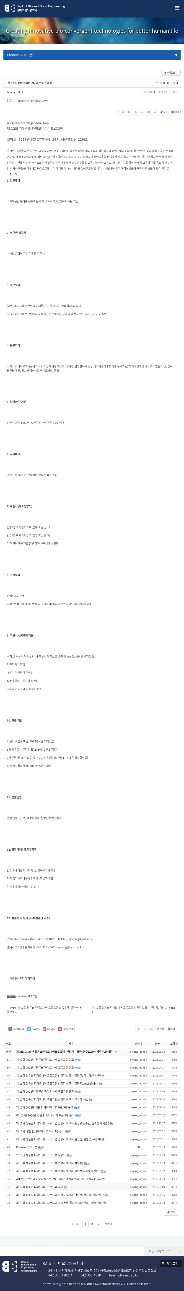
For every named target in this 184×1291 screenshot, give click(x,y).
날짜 (158, 1044)
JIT (138, 1147)
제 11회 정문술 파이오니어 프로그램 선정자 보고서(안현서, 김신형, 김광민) (58, 1195)
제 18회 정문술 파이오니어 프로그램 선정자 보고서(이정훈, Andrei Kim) (57, 1083)
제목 (71, 1044)
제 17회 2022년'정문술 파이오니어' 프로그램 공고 (45, 1107)
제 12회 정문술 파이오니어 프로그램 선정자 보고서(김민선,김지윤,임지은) (58, 1171)
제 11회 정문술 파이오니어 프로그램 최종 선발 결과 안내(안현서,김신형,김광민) (61, 1203)
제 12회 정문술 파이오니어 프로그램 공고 (31, 83)
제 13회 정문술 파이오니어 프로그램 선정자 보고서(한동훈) (50, 1163)
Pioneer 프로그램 (20, 54)
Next (108, 1224)
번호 (8, 1044)
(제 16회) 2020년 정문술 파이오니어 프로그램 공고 (45, 1115)
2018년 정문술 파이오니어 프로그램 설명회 (41, 1155)
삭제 (175, 112)
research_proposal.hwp (33, 101)
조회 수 (174, 1044)
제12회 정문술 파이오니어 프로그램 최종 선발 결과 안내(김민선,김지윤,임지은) (60, 1179)
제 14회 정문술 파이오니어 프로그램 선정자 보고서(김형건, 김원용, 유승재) (58, 1139)
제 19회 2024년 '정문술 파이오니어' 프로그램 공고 (45, 1068)
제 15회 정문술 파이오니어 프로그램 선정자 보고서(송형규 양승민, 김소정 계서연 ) (63, 1123)
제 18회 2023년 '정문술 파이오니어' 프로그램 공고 (45, 1091)
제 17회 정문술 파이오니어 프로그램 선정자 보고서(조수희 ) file (52, 1099)
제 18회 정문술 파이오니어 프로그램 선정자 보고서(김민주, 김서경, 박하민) (58, 1076)
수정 (163, 112)
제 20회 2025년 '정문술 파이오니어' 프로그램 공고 (45, 1060)
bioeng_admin (15, 92)
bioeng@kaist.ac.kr (123, 1275)
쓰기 (171, 1212)
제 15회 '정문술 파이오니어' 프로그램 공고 (40, 1131)
